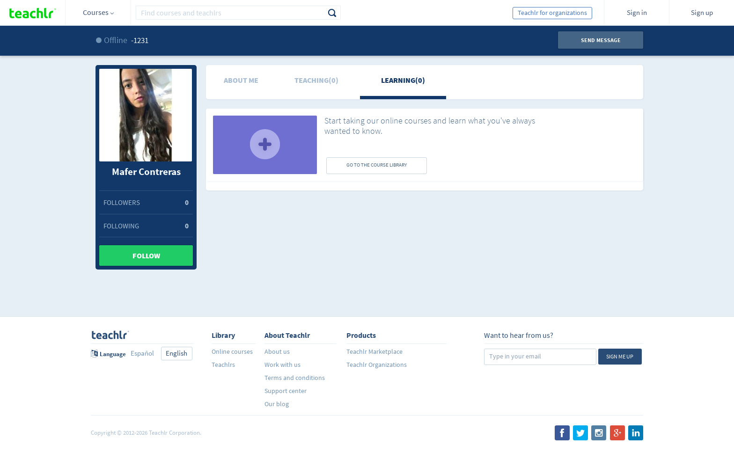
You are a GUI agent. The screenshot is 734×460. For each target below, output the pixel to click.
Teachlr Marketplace (374, 351)
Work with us (282, 364)
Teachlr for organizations (552, 12)
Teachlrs (223, 364)
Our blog (276, 404)
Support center (285, 391)
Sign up (702, 12)
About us (277, 351)
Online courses (232, 351)
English (176, 353)
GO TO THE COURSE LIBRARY (376, 164)
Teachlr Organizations (376, 364)
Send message (601, 40)
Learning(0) (403, 80)
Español (142, 353)
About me (241, 80)
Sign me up (619, 356)
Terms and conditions (294, 377)
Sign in (637, 12)
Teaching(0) (316, 80)
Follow (146, 255)
